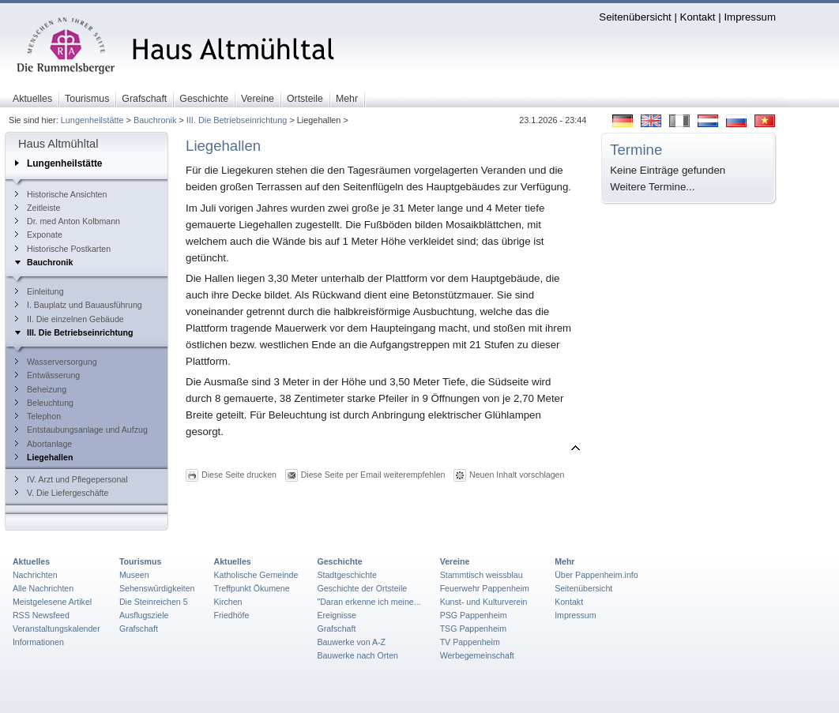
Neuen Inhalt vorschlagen (516, 473)
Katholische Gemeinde (256, 575)
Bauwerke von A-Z (351, 642)
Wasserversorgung (56, 361)
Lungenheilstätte (92, 120)
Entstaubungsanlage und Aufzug (81, 429)
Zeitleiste (37, 207)
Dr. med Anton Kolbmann (67, 221)
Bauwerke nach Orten (357, 655)
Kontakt (698, 17)
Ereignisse (336, 615)
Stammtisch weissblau (481, 575)
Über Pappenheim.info (596, 575)
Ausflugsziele (144, 615)
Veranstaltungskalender (56, 628)
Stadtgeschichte (347, 575)
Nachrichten (35, 575)
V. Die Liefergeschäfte (61, 492)
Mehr (564, 561)
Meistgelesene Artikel (52, 601)
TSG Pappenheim (473, 628)
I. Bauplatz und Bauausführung (78, 305)
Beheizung (40, 389)
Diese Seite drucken (239, 473)
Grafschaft (138, 628)
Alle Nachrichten (43, 588)
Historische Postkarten (63, 248)
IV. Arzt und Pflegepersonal (71, 479)
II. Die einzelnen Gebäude (69, 319)
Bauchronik (155, 120)
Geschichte (339, 561)
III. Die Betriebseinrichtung (237, 120)
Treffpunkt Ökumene (252, 588)
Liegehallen (44, 457)
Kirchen (228, 601)
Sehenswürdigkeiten (157, 588)
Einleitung (39, 291)
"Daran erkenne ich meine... (368, 601)
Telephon (38, 416)
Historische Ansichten (61, 194)
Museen (134, 575)
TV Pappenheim (470, 642)
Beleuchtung (44, 402)
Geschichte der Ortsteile (362, 588)
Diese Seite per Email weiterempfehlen (373, 473)
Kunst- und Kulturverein (484, 601)
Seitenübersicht (635, 17)
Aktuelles (31, 561)
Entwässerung (47, 375)
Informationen (38, 642)
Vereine (455, 561)
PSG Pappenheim (473, 615)
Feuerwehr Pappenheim (484, 588)
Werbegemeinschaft (477, 655)
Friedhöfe (232, 615)
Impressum (750, 17)
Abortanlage (43, 443)
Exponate (38, 234)
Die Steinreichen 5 (153, 601)
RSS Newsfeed (41, 615)
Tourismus (140, 561)
